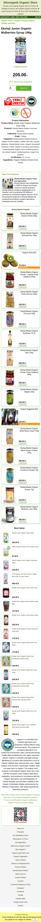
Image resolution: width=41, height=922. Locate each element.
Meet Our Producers (10, 174)
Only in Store (23, 267)
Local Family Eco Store (9, 11)
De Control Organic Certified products (16, 152)
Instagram (20, 888)
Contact (20, 881)
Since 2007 (25, 11)
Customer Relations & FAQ (20, 884)
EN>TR (37, 17)
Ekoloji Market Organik (20, 209)
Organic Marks (28, 803)
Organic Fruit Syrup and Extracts (27, 147)
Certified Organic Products (27, 9)
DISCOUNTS (5, 17)
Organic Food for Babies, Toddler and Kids (17, 141)
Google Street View (20, 902)
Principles (20, 832)
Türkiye (23, 136)
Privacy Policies (20, 867)
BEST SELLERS (22, 17)
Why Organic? (27, 795)
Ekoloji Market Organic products (25, 139)
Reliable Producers (9, 9)
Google (20, 895)
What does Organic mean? (11, 795)
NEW (13, 17)
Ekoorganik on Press (20, 839)
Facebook (20, 891)
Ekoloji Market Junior (16, 144)
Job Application (20, 842)
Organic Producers (14, 803)
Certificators (16, 800)
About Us (20, 828)
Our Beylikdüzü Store (20, 835)
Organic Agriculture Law (20, 853)
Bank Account (21, 874)
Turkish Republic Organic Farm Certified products (20, 149)
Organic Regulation (23, 797)
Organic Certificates (29, 800)
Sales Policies (20, 860)
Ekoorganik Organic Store (20, 2)
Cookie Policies (20, 877)
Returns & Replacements (20, 863)
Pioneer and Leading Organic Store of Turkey (19, 6)
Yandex (20, 905)
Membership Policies (20, 870)
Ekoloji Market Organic (25, 134)
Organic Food (6, 21)
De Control (26, 157)
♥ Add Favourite (20, 67)
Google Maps (20, 898)
